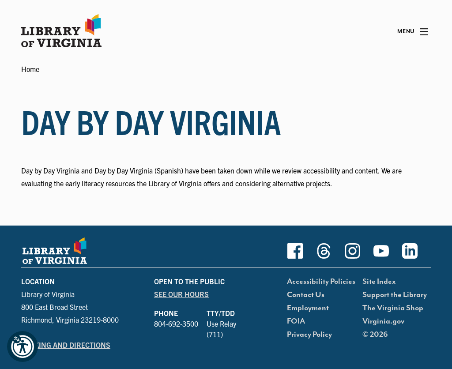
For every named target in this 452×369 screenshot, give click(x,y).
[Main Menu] (412, 32)
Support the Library (394, 294)
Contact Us (305, 294)
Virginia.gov (383, 321)
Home (30, 68)
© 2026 (375, 334)
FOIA (296, 321)
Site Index (379, 281)
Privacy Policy (309, 334)
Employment (308, 308)
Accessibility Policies (321, 281)
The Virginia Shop (392, 308)
